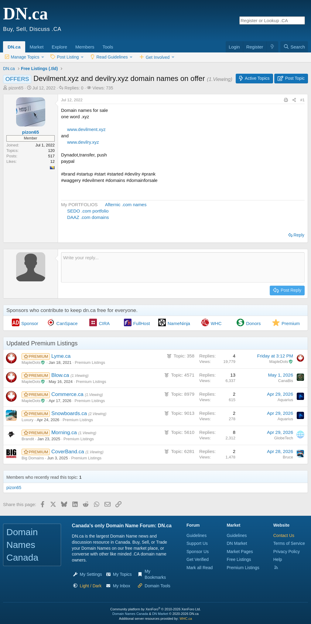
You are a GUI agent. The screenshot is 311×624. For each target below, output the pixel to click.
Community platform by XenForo (155, 609)
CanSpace (67, 323)
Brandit (28, 439)
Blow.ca (60, 375)
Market (37, 46)
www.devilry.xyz (83, 142)
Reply (298, 235)
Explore (59, 46)
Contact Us (283, 535)
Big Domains (33, 458)
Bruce (288, 457)
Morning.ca (64, 432)
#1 (302, 100)
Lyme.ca (61, 356)
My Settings (91, 574)
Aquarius (285, 400)
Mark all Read (199, 567)
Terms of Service (289, 543)
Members (84, 46)
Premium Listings (90, 362)
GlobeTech (283, 438)
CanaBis (285, 380)
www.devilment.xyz (86, 129)
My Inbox (121, 585)
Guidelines (196, 535)
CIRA (104, 323)
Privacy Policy (286, 551)
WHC (216, 323)
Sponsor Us (197, 551)
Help (277, 559)
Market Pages (240, 551)
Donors (253, 323)
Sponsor (29, 323)
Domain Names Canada (130, 614)
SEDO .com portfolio (88, 210)
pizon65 (16, 88)
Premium (291, 323)
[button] (45, 43)
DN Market (237, 543)
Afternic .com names (125, 204)
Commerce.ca (68, 394)
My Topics (122, 574)
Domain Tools (157, 585)
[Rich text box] (183, 267)
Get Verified (197, 559)
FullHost (141, 323)
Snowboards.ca (69, 413)
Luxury (27, 420)
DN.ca (14, 46)
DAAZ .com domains (88, 217)
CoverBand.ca (68, 452)
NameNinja (179, 323)
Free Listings (239, 559)
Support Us (197, 543)
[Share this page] (294, 100)
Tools (107, 46)
